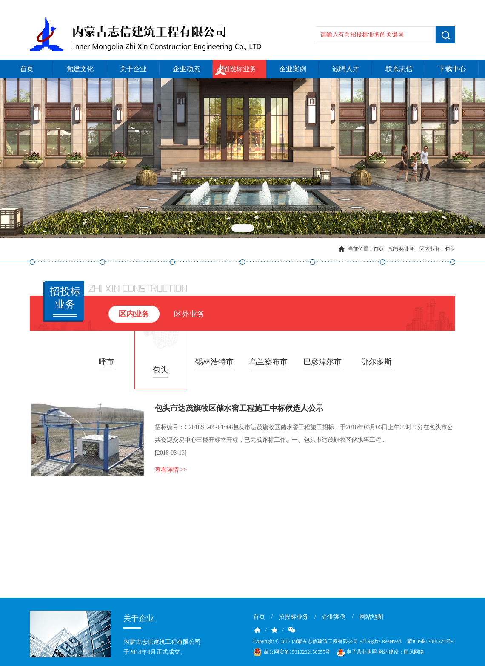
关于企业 (133, 68)
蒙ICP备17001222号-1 (431, 641)
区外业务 (189, 314)
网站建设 (388, 652)
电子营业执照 (356, 652)
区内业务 (429, 249)
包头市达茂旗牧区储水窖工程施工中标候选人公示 (239, 408)
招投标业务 (240, 68)
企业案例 (292, 68)
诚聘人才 (345, 68)
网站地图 (371, 617)
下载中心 (452, 68)
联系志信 (399, 68)
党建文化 (80, 68)
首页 (27, 68)
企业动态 (186, 68)
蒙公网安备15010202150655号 (297, 652)
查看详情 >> (171, 470)
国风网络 (414, 652)
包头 (450, 249)
